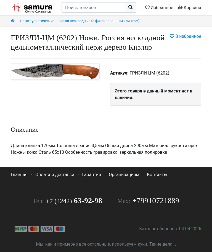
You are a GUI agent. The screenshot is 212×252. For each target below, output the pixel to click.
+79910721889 (155, 200)
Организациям (124, 174)
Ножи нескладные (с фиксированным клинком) (100, 21)
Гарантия (91, 174)
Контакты (157, 174)
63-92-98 (74, 200)
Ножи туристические (37, 21)
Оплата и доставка (54, 174)
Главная (19, 174)
